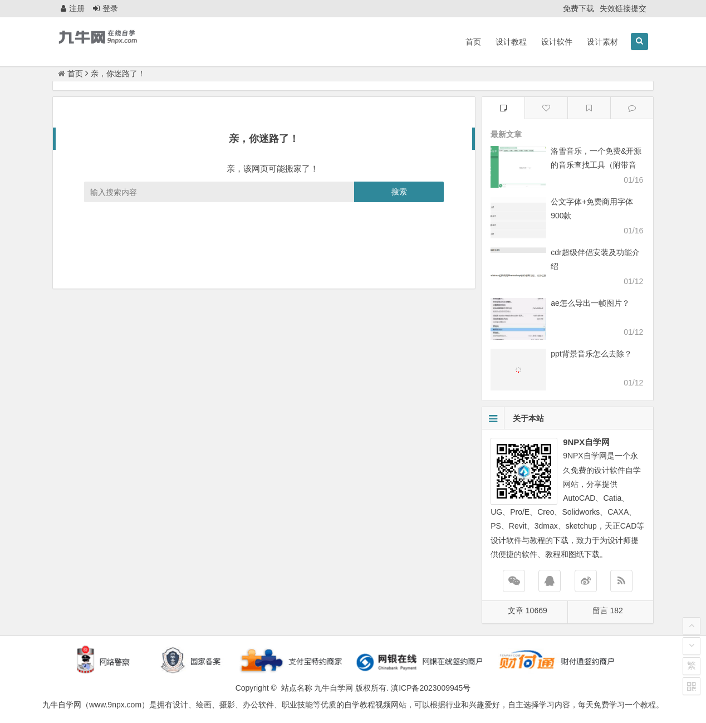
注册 (73, 8)
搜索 (399, 191)
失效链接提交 (623, 8)
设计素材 (602, 41)
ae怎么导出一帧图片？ (590, 303)
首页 (473, 41)
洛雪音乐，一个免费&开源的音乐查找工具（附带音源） (596, 164)
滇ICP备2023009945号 (430, 687)
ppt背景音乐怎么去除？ (591, 353)
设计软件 (556, 41)
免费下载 (578, 8)
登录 (105, 8)
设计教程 (511, 41)
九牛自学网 (333, 687)
